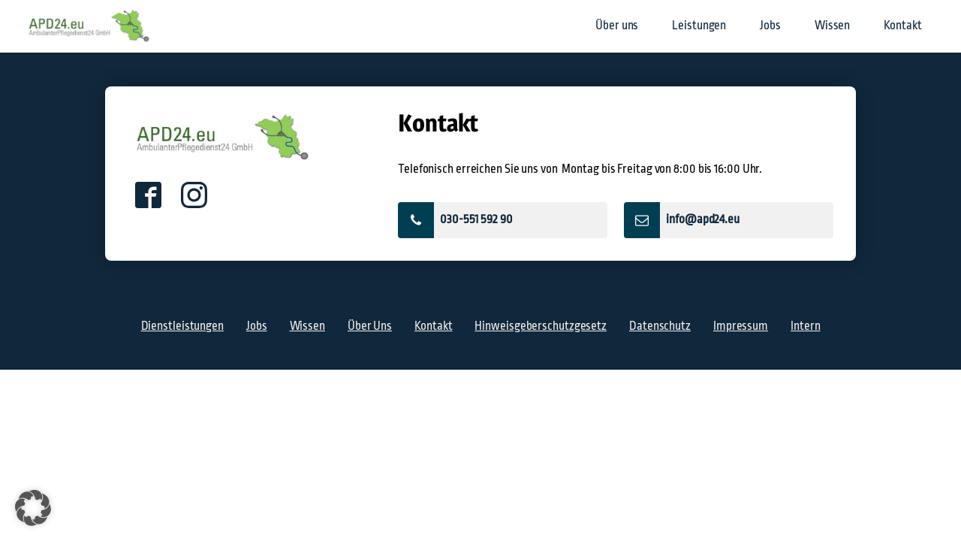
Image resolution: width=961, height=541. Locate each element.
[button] (502, 220)
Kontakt (902, 25)
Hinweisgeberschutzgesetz (540, 326)
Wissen (832, 25)
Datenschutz (660, 326)
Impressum (740, 326)
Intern (805, 326)
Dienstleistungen (182, 326)
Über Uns (370, 326)
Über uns (616, 25)
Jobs (770, 25)
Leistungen (699, 25)
